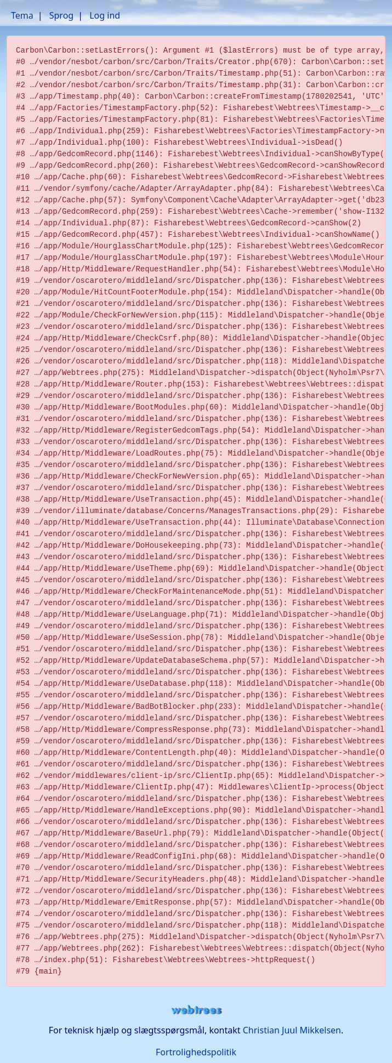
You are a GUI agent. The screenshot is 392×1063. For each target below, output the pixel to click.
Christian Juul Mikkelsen (292, 1030)
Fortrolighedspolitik (196, 1052)
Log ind (104, 15)
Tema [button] (22, 15)
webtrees (196, 1010)
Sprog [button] (61, 15)
